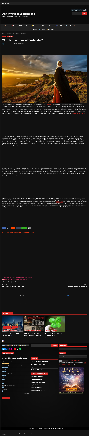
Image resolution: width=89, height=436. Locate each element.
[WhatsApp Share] (24, 228)
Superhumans (12, 328)
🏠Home (7, 25)
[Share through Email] (29, 228)
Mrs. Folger (8, 281)
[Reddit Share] (13, 228)
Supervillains (9, 36)
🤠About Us (76, 25)
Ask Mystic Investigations (18, 14)
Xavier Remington (7, 44)
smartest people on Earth (78, 113)
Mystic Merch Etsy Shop (37, 370)
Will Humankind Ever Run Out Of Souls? (23, 285)
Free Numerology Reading (38, 364)
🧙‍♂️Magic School (59, 25)
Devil (26, 330)
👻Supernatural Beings (47, 25)
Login (69, 295)
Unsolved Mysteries (36, 330)
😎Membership (50, 29)
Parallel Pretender (16, 281)
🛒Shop (34, 29)
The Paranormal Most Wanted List (30, 108)
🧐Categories (35, 25)
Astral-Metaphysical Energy (38, 382)
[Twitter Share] (9, 228)
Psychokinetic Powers (37, 385)
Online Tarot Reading (9, 341)
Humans (4, 36)
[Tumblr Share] (18, 228)
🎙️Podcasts (42, 29)
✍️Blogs (27, 25)
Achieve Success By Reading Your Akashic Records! (71, 392)
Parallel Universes (7, 327)
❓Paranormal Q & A (17, 25)
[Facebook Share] (4, 228)
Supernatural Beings (36, 387)
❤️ (17, 277)
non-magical (49, 104)
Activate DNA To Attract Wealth (39, 361)
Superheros (6, 328)
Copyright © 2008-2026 (74, 361)
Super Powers (15, 327)
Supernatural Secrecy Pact (38, 390)
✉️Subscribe (69, 25)
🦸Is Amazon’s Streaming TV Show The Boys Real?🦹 (12, 324)
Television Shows (13, 330)
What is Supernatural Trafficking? (66, 285)
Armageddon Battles (36, 379)
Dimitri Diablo (59, 201)
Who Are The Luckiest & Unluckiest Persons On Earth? (55, 324)
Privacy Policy (69, 364)
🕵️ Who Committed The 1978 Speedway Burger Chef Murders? (34, 324)
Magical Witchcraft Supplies (38, 367)
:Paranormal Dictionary (37, 376)
